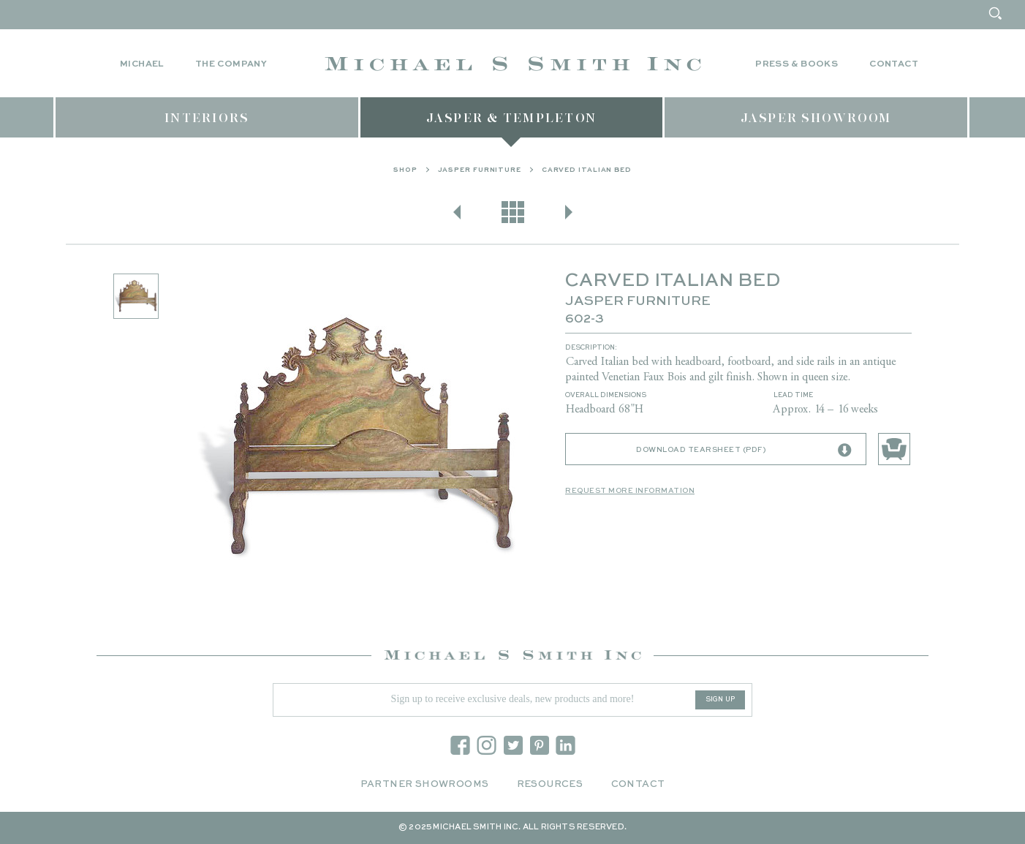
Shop (405, 170)
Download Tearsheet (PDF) (743, 450)
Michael (142, 64)
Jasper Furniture (479, 170)
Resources (550, 784)
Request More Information (630, 490)
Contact (893, 64)
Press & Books (796, 64)
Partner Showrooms (424, 784)
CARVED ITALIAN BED (587, 170)
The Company (231, 64)
